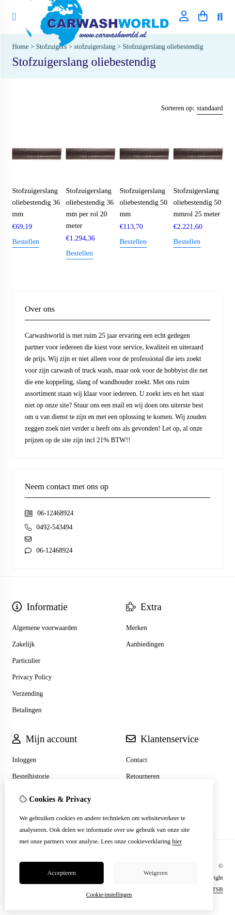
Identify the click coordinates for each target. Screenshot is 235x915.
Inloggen (24, 760)
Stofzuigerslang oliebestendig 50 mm (144, 202)
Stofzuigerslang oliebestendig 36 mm (36, 202)
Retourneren (142, 776)
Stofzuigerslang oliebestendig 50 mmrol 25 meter (197, 202)
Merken (136, 627)
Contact (136, 760)
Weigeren (155, 872)
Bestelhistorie (30, 776)
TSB (217, 889)
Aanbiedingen (145, 644)
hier (177, 841)
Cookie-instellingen (109, 894)
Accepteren (61, 872)
